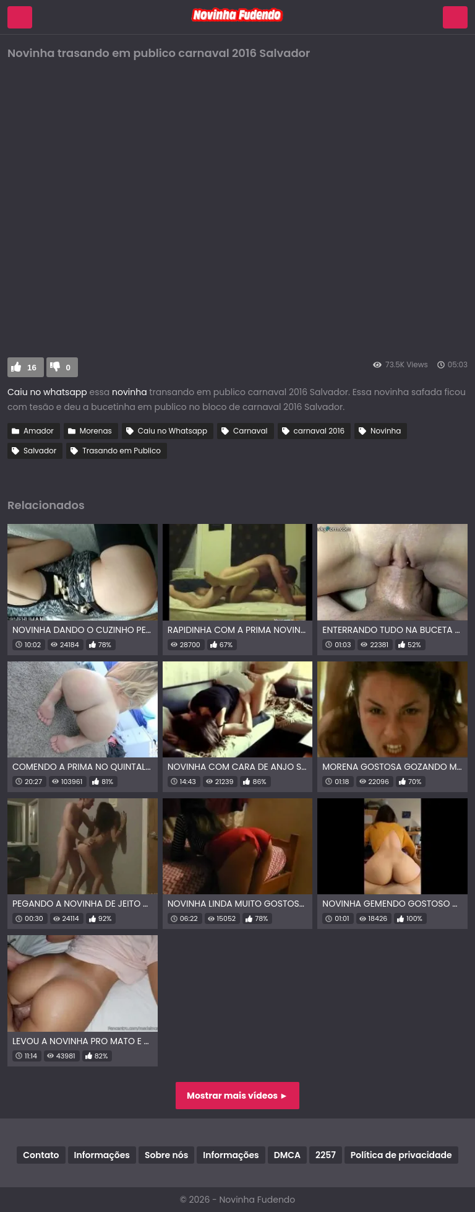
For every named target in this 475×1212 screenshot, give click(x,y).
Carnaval (250, 430)
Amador (39, 430)
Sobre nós (166, 1155)
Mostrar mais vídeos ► (237, 1095)
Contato (41, 1155)
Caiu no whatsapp (47, 392)
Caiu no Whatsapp (172, 430)
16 (31, 367)
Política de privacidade (401, 1155)
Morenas (96, 430)
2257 (325, 1155)
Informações (102, 1155)
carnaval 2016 (319, 430)
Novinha (385, 430)
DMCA (287, 1155)
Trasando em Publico (121, 450)
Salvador (40, 450)
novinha (128, 392)
